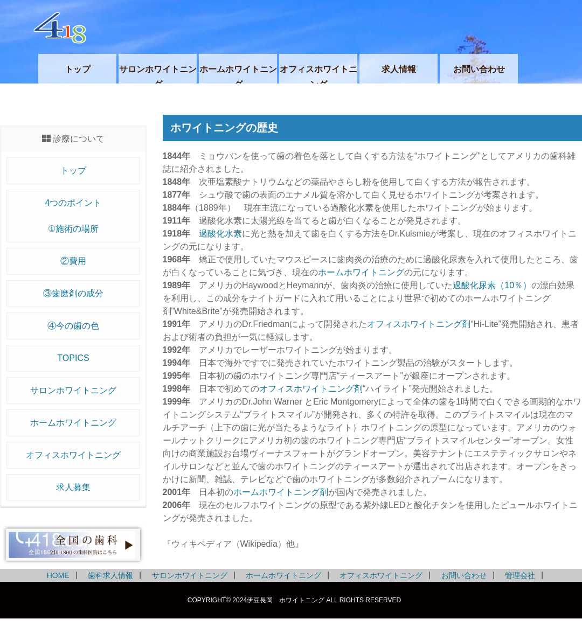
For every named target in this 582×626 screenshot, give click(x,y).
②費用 (73, 261)
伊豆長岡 (299, 27)
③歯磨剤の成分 (73, 293)
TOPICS (73, 358)
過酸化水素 (220, 233)
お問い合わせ (464, 575)
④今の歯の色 (73, 325)
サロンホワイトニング (73, 390)
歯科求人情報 (110, 575)
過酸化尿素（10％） (492, 285)
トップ (73, 170)
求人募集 (73, 487)
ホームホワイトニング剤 (280, 492)
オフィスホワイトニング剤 (418, 324)
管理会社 (520, 575)
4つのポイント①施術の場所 (73, 215)
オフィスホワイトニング (73, 455)
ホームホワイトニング (73, 422)
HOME (58, 575)
